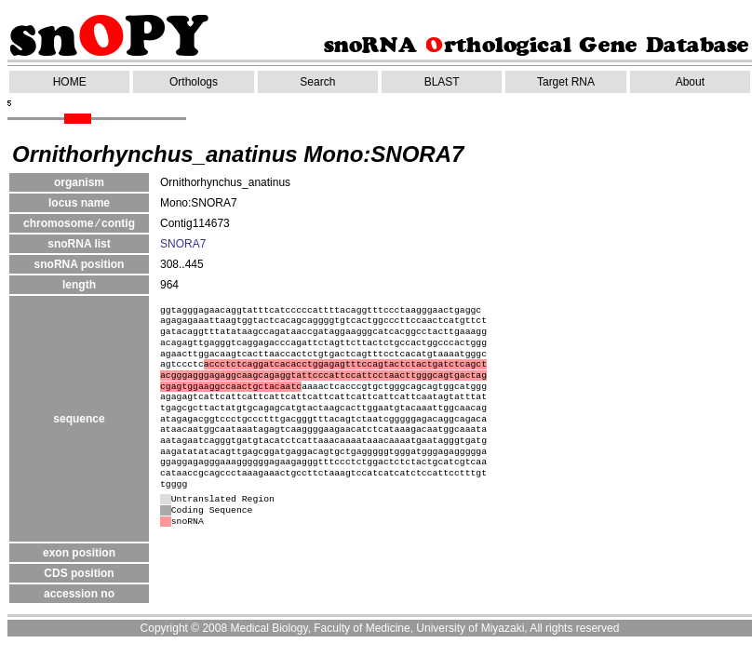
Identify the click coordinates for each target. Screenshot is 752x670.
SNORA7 (183, 243)
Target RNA (566, 81)
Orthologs (193, 81)
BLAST (442, 81)
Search (317, 81)
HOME (70, 81)
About (690, 81)
